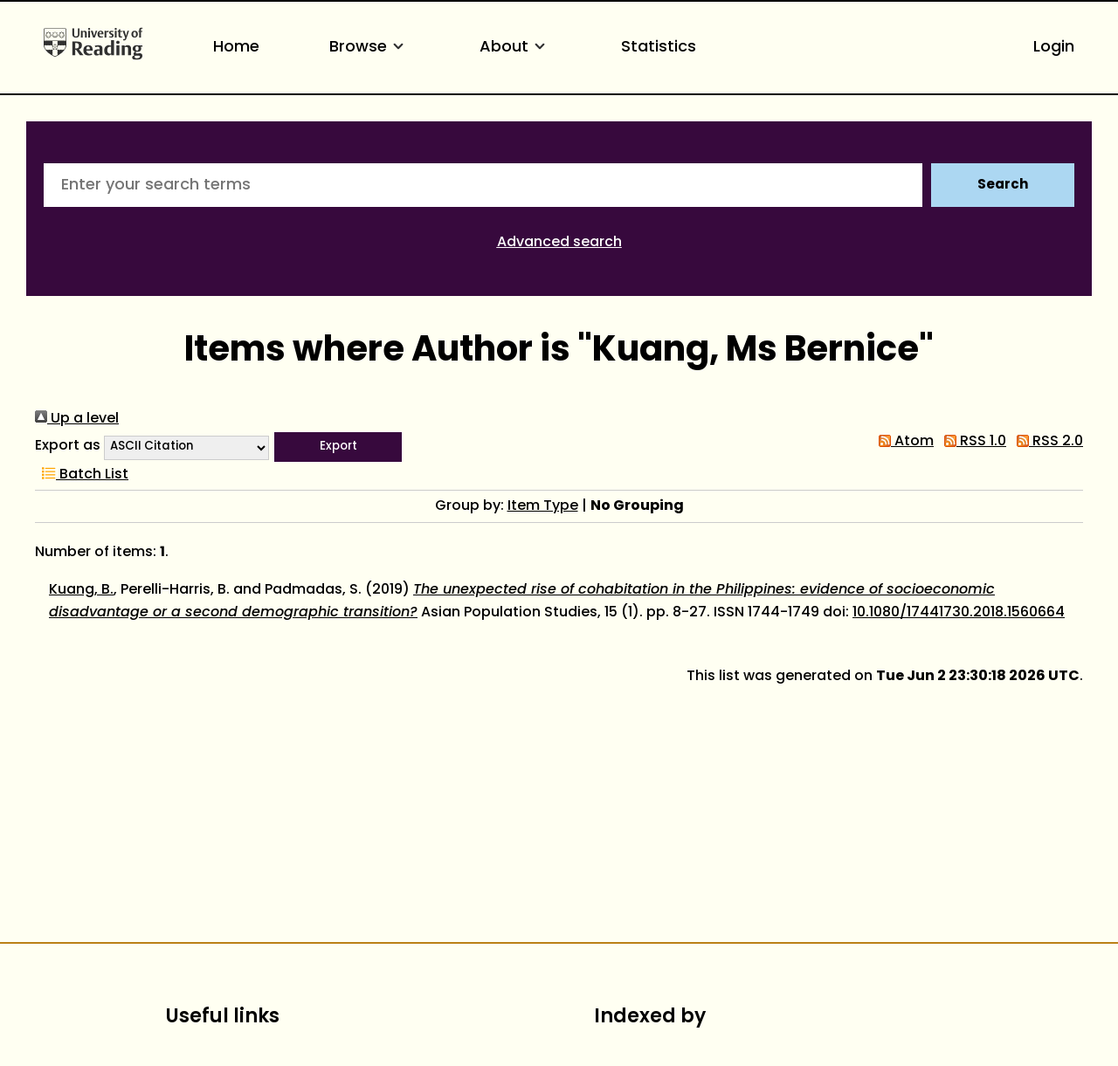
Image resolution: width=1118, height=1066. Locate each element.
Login (1053, 47)
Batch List (81, 475)
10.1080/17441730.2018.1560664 (958, 613)
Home (236, 47)
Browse (369, 47)
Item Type (542, 506)
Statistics (658, 47)
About (515, 47)
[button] (338, 447)
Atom (903, 441)
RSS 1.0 (971, 441)
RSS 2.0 (1046, 441)
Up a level (77, 419)
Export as (67, 446)
